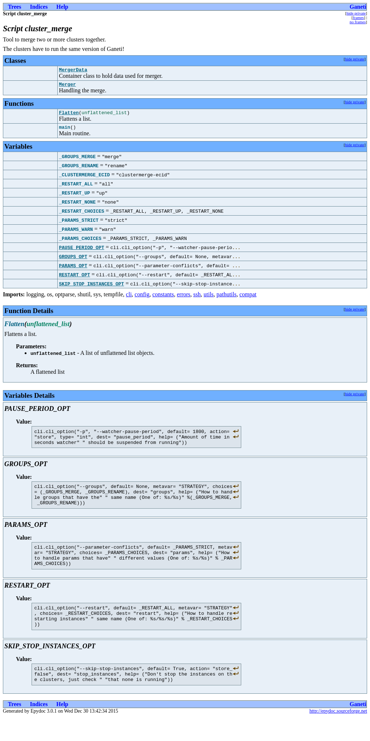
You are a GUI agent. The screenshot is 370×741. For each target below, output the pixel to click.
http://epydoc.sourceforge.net (338, 735)
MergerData (73, 70)
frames (358, 17)
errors (183, 299)
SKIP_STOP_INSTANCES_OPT (91, 288)
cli (129, 299)
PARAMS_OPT (73, 270)
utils (209, 299)
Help (62, 7)
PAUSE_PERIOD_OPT (81, 251)
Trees (14, 7)
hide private (356, 13)
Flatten (69, 115)
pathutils (227, 299)
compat (247, 299)
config (142, 299)
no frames (358, 22)
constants (163, 299)
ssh (197, 299)
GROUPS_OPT (73, 260)
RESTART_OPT (74, 279)
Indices (39, 7)
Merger (67, 86)
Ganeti (358, 7)
